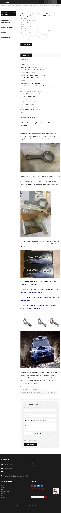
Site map (3, 493)
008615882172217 (8, 468)
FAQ (2, 489)
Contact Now (26, 44)
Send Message (30, 444)
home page (45, 375)
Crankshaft (33, 468)
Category (10, 5)
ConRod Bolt (33, 466)
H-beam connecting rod (33, 387)
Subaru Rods (19, 5)
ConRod (14, 5)
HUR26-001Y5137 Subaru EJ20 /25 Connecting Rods (32, 389)
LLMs (2, 495)
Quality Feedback (5, 491)
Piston (32, 470)
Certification (4, 485)
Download (3, 487)
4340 (45, 136)
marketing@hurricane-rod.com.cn (30, 383)
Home (4, 5)
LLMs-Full (3, 497)
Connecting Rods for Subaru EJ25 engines (46, 392)
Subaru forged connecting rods (28, 392)
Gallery (32, 472)
